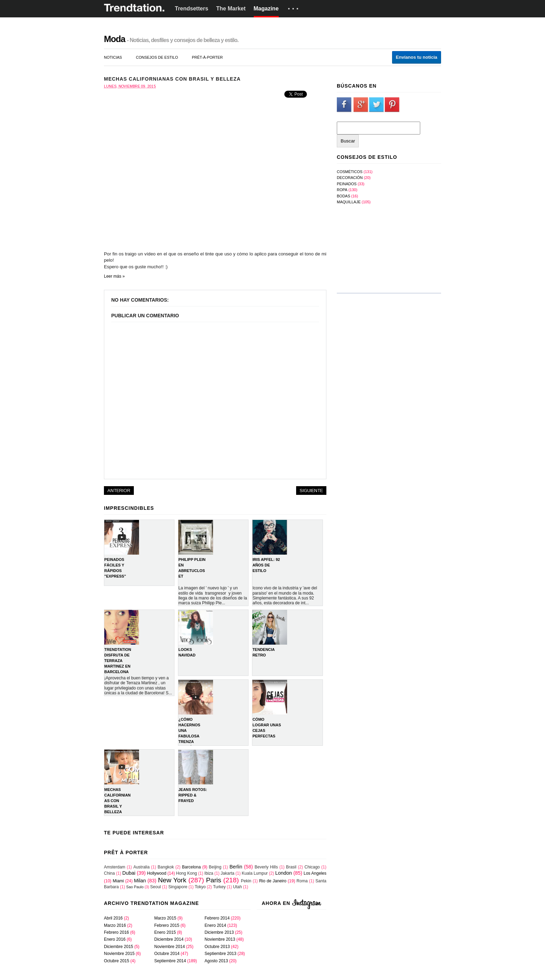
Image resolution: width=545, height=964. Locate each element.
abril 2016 (113, 918)
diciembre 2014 (169, 939)
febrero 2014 (217, 918)
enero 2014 (215, 925)
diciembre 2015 (118, 946)
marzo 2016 (115, 925)
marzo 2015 (165, 918)
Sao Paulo (135, 887)
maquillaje (348, 202)
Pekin (246, 881)
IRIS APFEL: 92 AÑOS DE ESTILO (266, 565)
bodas (343, 196)
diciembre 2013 (219, 932)
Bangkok (166, 867)
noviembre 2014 (169, 946)
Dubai (129, 873)
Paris (213, 880)
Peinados (347, 184)
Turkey (219, 886)
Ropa (342, 190)
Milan (140, 880)
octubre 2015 (116, 960)
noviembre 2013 (220, 939)
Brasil (291, 867)
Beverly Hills (266, 867)
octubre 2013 (217, 946)
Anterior (118, 490)
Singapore (177, 886)
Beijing (215, 867)
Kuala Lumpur (255, 873)
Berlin (235, 866)
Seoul (155, 886)
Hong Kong (186, 873)
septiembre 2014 (170, 960)
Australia (141, 867)
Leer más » (114, 276)
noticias (113, 57)
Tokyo (200, 886)
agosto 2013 (216, 960)
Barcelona (191, 867)
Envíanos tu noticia (416, 57)
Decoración (350, 177)
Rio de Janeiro (272, 881)
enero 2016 (114, 939)
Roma (302, 881)
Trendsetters (191, 8)
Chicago (312, 867)
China (109, 873)
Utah (237, 886)
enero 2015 (165, 932)
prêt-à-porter (207, 57)
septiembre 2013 (220, 953)
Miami (118, 881)
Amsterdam (114, 867)
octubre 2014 (167, 953)
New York (172, 880)
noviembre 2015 (119, 953)
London (283, 873)
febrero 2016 (116, 932)
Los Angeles (315, 873)
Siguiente (311, 490)
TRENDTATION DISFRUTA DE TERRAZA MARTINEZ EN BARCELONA (117, 660)
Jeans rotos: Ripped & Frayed (192, 795)
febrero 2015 (166, 925)
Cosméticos (350, 172)
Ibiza (208, 873)
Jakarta (227, 873)
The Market (230, 8)
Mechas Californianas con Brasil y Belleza (117, 800)
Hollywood (156, 873)
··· (294, 8)
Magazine (266, 8)
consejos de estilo (157, 57)
